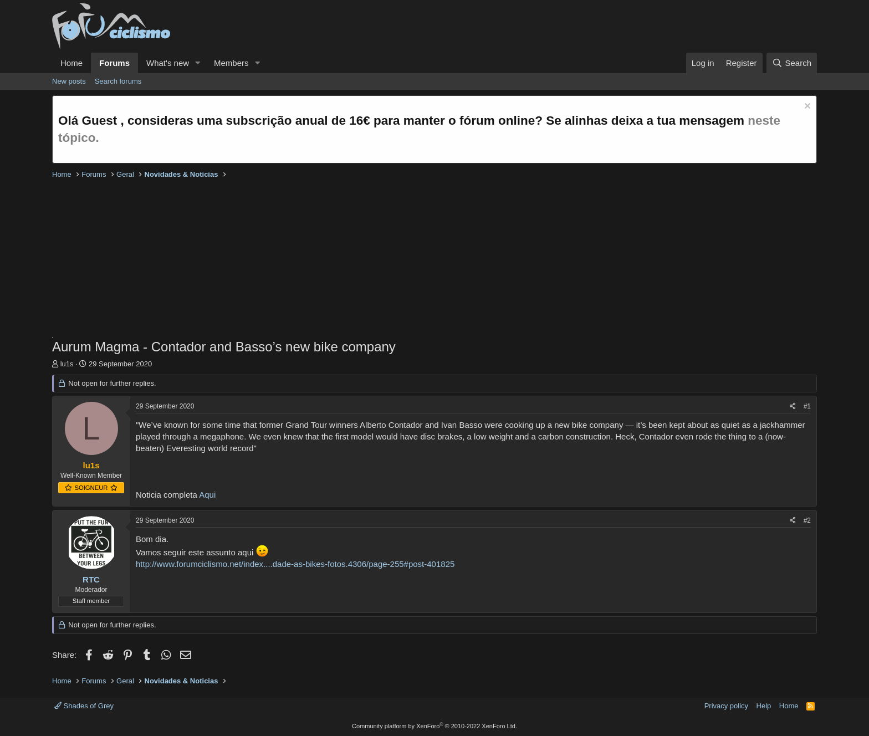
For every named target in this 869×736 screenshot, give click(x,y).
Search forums (118, 81)
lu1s (67, 364)
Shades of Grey (84, 706)
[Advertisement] (384, 260)
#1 (807, 406)
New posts (69, 81)
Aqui (207, 494)
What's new (167, 63)
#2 (807, 520)
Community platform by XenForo (434, 726)
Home (71, 63)
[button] (198, 63)
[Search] (791, 63)
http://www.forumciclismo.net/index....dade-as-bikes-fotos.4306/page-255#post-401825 (295, 564)
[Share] (793, 406)
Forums (114, 63)
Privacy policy (726, 706)
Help (763, 706)
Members (231, 63)
